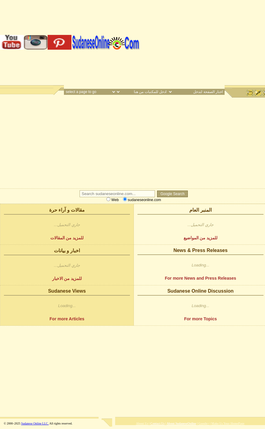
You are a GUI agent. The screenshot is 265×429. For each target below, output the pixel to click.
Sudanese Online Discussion (200, 291)
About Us (142, 423)
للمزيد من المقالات (67, 237)
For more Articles (66, 318)
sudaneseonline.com (142, 200)
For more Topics (200, 318)
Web (112, 200)
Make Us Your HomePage (227, 423)
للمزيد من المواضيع (201, 237)
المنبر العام (200, 210)
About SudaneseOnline (181, 423)
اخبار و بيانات (67, 250)
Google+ (203, 423)
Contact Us (157, 423)
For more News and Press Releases (200, 278)
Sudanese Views (67, 291)
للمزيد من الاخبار (67, 278)
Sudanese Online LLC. (35, 423)
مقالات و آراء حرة (67, 210)
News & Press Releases (200, 250)
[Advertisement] (202, 42)
